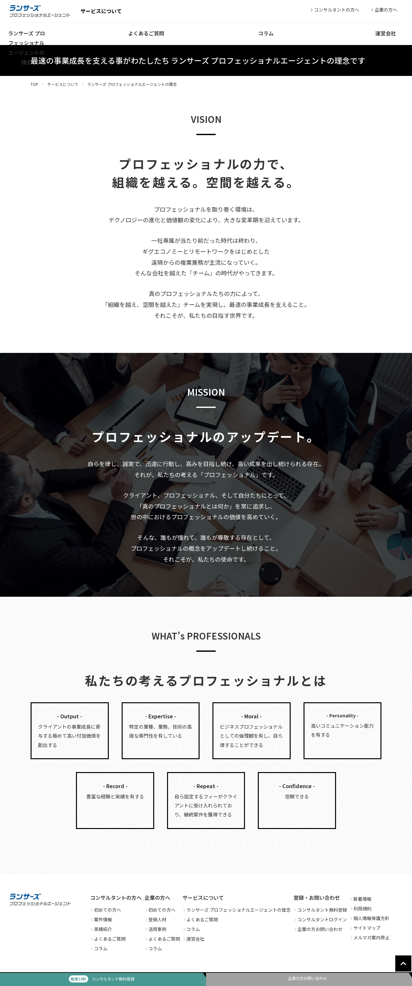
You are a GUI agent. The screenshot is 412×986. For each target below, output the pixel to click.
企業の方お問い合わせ (318, 929)
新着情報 (360, 899)
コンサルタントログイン (320, 919)
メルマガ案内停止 (369, 937)
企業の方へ (383, 9)
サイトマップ (365, 928)
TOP (34, 84)
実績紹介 (101, 929)
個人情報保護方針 (369, 918)
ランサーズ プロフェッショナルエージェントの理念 (237, 910)
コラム (99, 948)
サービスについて (62, 84)
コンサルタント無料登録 (320, 910)
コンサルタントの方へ (334, 9)
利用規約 (360, 908)
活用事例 (155, 929)
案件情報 (101, 919)
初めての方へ (105, 910)
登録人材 (155, 919)
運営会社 (193, 938)
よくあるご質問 (108, 938)
